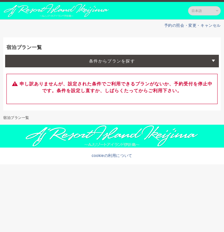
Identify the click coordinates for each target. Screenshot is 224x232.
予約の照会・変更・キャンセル (192, 25)
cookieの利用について (112, 155)
